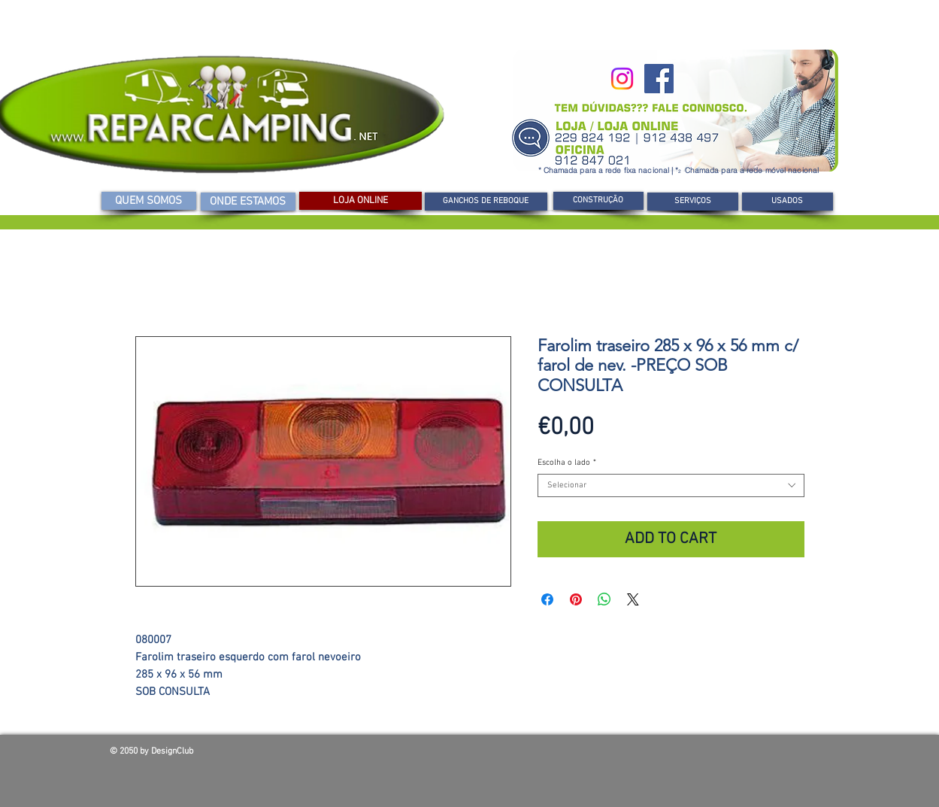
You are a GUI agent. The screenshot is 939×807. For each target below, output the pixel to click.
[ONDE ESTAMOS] (248, 202)
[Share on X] (633, 599)
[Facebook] (659, 78)
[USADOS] (787, 202)
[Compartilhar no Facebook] (547, 599)
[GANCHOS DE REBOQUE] (486, 202)
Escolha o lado (567, 463)
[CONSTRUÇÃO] (598, 201)
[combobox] (671, 485)
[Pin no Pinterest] (576, 599)
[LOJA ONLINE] (360, 201)
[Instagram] (622, 78)
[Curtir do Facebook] (722, 755)
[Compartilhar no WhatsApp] (604, 599)
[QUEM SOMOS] (148, 201)
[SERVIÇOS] (692, 202)
